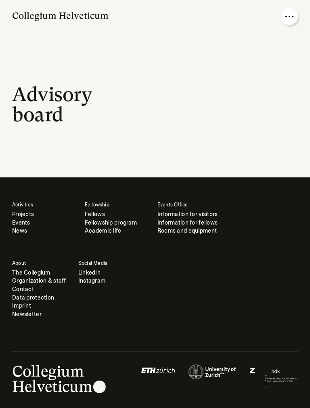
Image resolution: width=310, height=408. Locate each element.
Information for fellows (187, 223)
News (19, 231)
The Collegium (31, 273)
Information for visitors (187, 214)
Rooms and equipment (187, 231)
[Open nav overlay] (289, 16)
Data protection (33, 298)
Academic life (103, 231)
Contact (23, 289)
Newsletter (27, 314)
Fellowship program (111, 223)
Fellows (95, 214)
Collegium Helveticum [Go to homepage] (60, 15)
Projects (23, 214)
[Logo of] (158, 376)
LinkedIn (89, 273)
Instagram (92, 281)
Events (21, 223)
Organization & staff (39, 281)
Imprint (21, 306)
